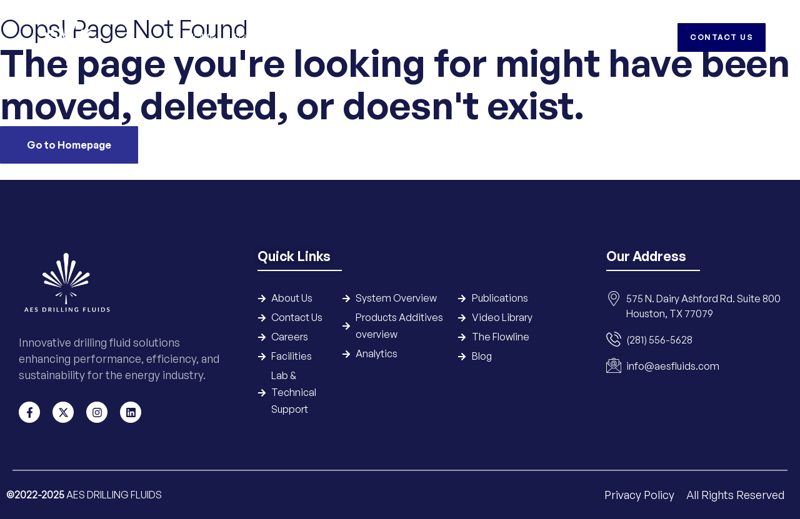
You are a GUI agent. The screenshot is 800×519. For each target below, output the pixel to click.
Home (201, 37)
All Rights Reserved (735, 495)
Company (253, 37)
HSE (549, 37)
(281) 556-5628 (659, 340)
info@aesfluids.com (672, 366)
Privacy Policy (640, 495)
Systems (313, 37)
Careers (594, 37)
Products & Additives (402, 37)
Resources (497, 37)
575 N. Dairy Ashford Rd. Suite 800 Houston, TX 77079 (703, 306)
